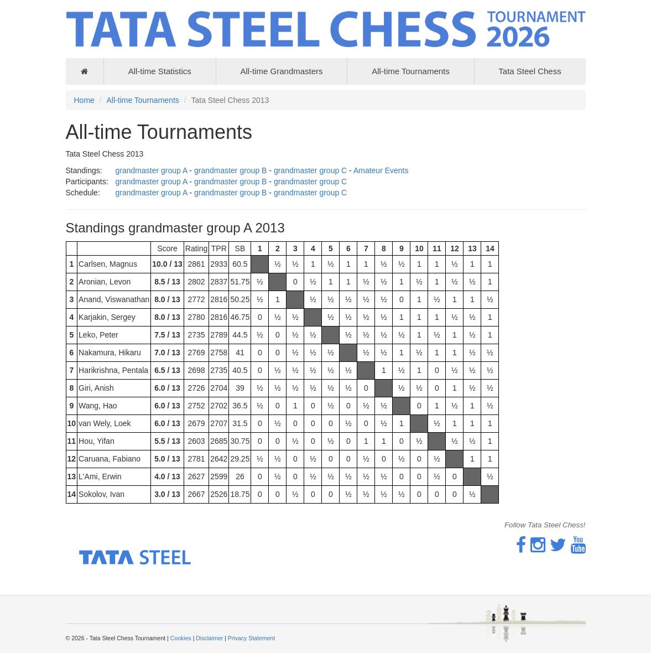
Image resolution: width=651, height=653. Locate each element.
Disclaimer (209, 638)
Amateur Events (381, 170)
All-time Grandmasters (281, 71)
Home (84, 100)
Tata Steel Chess (529, 71)
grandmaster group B (230, 170)
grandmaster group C (310, 170)
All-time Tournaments (411, 71)
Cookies (180, 638)
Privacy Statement (251, 638)
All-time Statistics (159, 71)
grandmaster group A (152, 170)
